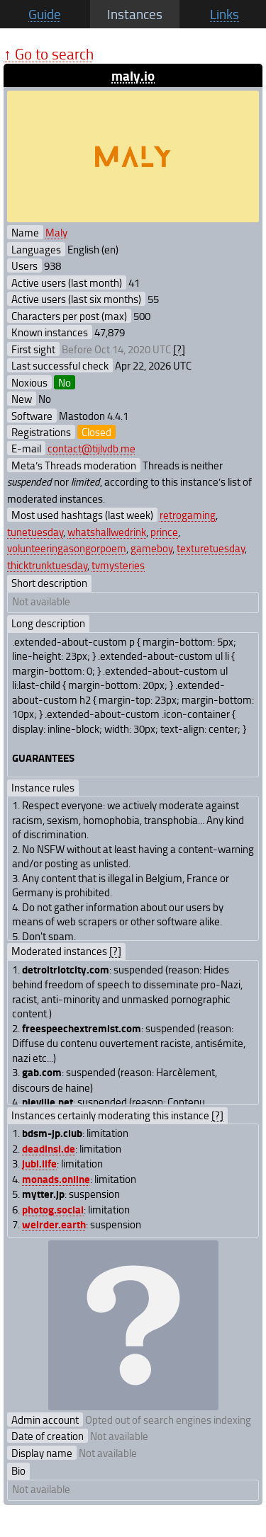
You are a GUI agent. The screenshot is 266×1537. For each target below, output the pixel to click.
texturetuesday (211, 548)
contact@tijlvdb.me (91, 448)
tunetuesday (35, 532)
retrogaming (188, 515)
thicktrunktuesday (47, 565)
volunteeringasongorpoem (66, 548)
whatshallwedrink (106, 532)
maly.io (133, 75)
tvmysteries (118, 565)
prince (164, 532)
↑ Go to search (49, 53)
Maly (56, 232)
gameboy (151, 548)
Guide (44, 14)
